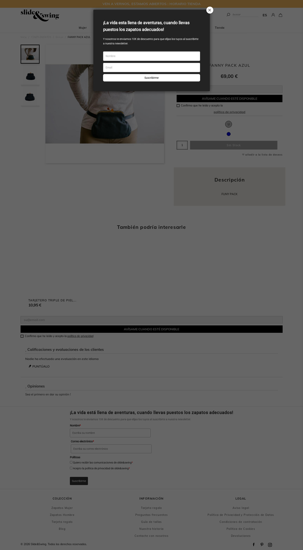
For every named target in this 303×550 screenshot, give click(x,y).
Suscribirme (151, 77)
